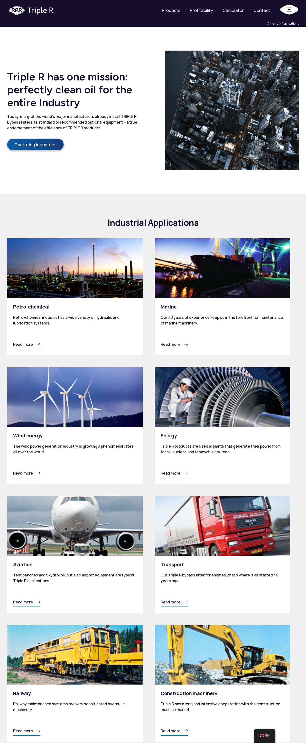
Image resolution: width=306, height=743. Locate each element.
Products (171, 10)
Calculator (233, 10)
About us (207, 682)
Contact (261, 10)
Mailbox (292, 729)
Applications (210, 667)
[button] (26, 345)
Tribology (207, 674)
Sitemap (34, 729)
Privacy (13, 729)
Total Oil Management (177, 698)
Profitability (201, 10)
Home (170, 667)
